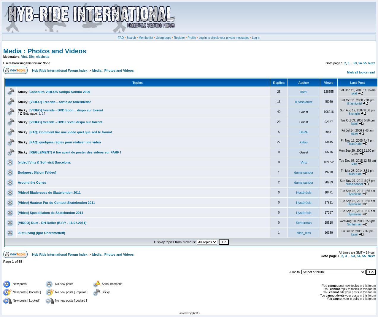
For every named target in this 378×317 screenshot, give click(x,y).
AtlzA (354, 133)
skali (355, 93)
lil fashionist (303, 102)
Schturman (304, 223)
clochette (42, 56)
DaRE (303, 132)
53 (355, 63)
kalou (304, 142)
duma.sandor (303, 172)
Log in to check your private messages (224, 37)
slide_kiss (304, 233)
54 (360, 63)
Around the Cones (32, 182)
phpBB (195, 313)
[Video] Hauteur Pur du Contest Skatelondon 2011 (56, 202)
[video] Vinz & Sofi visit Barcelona (44, 162)
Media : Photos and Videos (44, 51)
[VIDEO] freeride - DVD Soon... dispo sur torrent (66, 110)
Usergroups (163, 37)
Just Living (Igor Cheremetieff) (41, 233)
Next (371, 63)
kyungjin (354, 113)
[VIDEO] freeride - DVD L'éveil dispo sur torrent (65, 122)
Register (179, 37)
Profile (192, 37)
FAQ (121, 37)
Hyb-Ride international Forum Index (59, 70)
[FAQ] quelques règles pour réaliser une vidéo (65, 142)
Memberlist (146, 37)
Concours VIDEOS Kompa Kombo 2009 (59, 92)
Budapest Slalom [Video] (37, 172)
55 (365, 63)
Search (131, 37)
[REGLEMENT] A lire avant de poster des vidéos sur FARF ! (75, 152)
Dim (32, 56)
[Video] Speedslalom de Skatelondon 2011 (50, 212)
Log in (256, 37)
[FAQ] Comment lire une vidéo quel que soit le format (70, 132)
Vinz (24, 56)
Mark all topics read (361, 72)
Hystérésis (303, 192)
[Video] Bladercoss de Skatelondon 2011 (49, 192)
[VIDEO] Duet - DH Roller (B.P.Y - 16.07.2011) (52, 223)
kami (303, 92)
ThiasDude (354, 143)
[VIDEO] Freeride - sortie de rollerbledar (60, 102)
